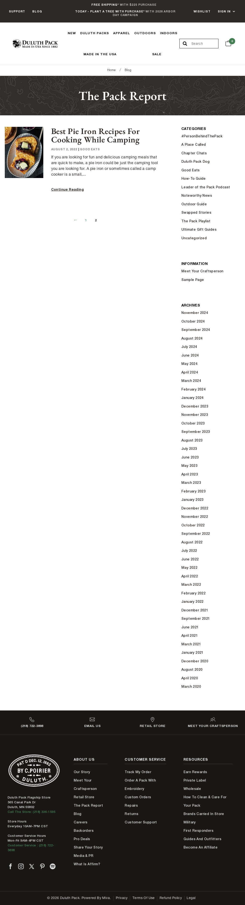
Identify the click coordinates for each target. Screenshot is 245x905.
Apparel (121, 33)
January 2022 (192, 601)
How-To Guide (193, 178)
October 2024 (193, 321)
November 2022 (194, 517)
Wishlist (202, 11)
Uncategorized (194, 238)
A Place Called (193, 144)
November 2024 (194, 313)
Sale (156, 54)
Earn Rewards (195, 772)
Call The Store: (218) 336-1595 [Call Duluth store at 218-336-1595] (31, 812)
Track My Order (138, 772)
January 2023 (192, 500)
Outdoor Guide (194, 204)
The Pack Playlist (196, 221)
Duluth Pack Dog (195, 161)
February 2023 (193, 491)
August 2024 (191, 338)
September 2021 (195, 618)
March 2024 (191, 381)
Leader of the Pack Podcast (205, 187)
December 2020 (194, 661)
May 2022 (189, 568)
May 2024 (189, 364)
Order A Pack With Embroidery (140, 784)
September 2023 (195, 432)
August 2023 (191, 440)
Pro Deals (82, 839)
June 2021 (190, 627)
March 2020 (191, 686)
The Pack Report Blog (88, 810)
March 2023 (191, 483)
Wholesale (192, 789)
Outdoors (145, 33)
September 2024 (195, 330)
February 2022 (193, 593)
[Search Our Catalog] (204, 44)
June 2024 (190, 355)
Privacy (122, 898)
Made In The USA (100, 54)
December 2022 (194, 508)
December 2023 (194, 406)
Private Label (195, 780)
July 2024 (189, 347)
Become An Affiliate (201, 847)
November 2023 (194, 415)
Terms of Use (144, 898)
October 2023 (193, 423)
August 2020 (191, 669)
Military (190, 822)
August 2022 (191, 542)
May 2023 (189, 466)
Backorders (84, 830)
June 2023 (190, 457)
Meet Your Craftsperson (202, 271)
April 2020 (189, 678)
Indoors (168, 33)
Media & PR (83, 856)
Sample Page (192, 280)
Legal (191, 898)
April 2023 (189, 474)
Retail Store (84, 797)
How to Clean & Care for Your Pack (205, 801)
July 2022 (189, 551)
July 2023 (189, 449)
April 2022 (189, 576)
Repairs (131, 805)
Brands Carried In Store (204, 814)
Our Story (82, 772)
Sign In (224, 11)
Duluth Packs (94, 33)
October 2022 (193, 525)
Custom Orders (138, 797)
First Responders (198, 830)
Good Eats (90, 149)
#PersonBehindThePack (202, 136)
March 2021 (191, 644)
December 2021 (194, 610)
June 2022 (190, 559)
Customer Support (141, 822)
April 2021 (189, 635)
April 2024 (189, 372)
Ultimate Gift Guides (199, 229)
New (72, 33)
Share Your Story (88, 847)
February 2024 (193, 389)
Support (17, 11)
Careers (81, 822)
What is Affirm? (87, 864)
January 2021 (192, 652)
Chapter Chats (194, 153)
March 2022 (191, 585)
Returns (131, 814)
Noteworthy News (196, 195)
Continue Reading (67, 189)
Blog (37, 11)
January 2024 (192, 398)
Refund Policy (171, 898)
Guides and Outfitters (202, 839)
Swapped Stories (196, 212)
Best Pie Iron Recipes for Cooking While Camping (95, 135)
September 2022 (195, 534)
